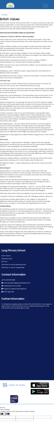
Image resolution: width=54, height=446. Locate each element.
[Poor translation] (7, 414)
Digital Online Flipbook (18, 289)
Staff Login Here (8, 292)
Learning (4, 15)
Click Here (5, 265)
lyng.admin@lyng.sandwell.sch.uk (19, 283)
